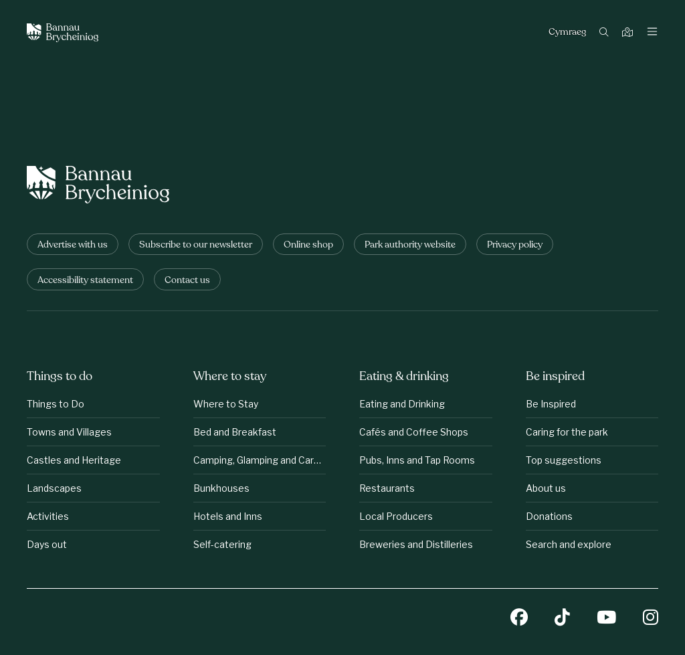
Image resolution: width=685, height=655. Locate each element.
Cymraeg (567, 32)
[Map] (629, 33)
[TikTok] (562, 618)
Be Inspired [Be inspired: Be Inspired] (551, 403)
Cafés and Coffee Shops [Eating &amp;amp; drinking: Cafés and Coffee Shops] (413, 432)
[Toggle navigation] (652, 33)
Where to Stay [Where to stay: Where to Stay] (225, 403)
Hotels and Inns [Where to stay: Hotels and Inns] (227, 516)
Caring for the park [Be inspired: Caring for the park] (567, 432)
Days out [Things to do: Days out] (47, 544)
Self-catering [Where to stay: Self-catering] (222, 544)
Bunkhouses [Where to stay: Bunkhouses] (221, 488)
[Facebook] (519, 618)
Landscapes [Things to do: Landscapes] (54, 488)
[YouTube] (606, 618)
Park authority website (410, 245)
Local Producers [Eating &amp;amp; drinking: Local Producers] (396, 516)
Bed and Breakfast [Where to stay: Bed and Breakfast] (234, 432)
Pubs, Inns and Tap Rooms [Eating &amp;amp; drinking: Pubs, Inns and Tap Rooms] (417, 460)
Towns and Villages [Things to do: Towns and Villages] (69, 432)
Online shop (308, 245)
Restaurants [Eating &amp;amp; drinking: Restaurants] (387, 488)
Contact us (187, 281)
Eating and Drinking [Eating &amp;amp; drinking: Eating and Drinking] (402, 403)
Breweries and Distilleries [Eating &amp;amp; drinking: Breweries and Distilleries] (416, 544)
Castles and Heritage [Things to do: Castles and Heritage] (74, 460)
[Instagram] (650, 618)
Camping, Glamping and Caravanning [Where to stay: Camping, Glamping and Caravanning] (259, 460)
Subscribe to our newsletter (195, 245)
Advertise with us (72, 245)
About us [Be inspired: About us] (546, 488)
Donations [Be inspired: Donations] (549, 516)
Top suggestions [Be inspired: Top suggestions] (563, 460)
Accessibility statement (85, 281)
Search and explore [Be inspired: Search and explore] (568, 544)
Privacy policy (515, 245)
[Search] (605, 33)
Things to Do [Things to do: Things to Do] (55, 403)
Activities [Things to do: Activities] (48, 516)
